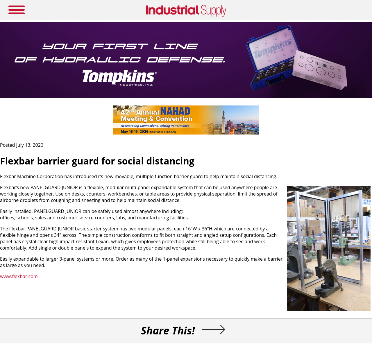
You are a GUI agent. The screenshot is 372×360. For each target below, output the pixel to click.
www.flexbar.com (19, 276)
